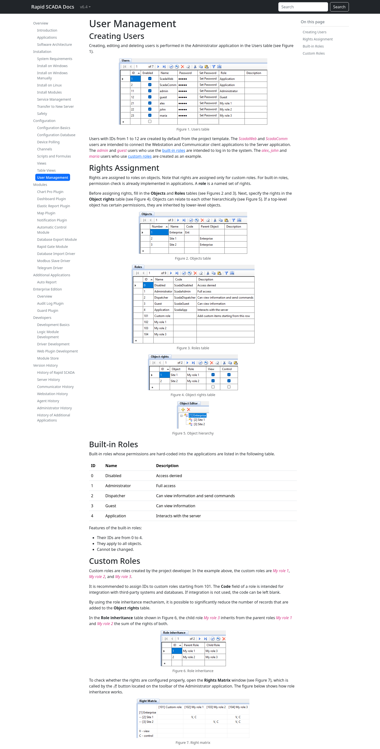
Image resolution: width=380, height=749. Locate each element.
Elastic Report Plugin (53, 206)
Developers (42, 317)
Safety (42, 113)
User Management (52, 177)
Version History (45, 365)
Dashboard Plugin (51, 198)
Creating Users (315, 32)
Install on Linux (49, 85)
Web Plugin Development (57, 351)
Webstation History (52, 393)
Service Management (54, 99)
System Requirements (55, 58)
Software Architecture (54, 44)
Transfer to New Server (55, 106)
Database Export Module (57, 239)
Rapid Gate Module (52, 246)
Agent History (48, 401)
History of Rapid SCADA (56, 372)
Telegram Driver (50, 268)
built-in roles (173, 150)
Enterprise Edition (47, 289)
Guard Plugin (47, 310)
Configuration (44, 120)
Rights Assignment (318, 39)
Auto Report (47, 282)
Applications (47, 37)
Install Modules (49, 92)
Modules (40, 184)
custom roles (140, 156)
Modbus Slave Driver (54, 260)
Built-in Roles (313, 46)
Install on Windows (52, 65)
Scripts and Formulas (54, 156)
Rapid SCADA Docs (52, 6)
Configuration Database (56, 135)
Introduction (47, 30)
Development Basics (53, 324)
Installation (42, 51)
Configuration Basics (53, 127)
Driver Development (53, 344)
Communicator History (55, 386)
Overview (40, 23)
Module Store (48, 358)
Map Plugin (46, 213)
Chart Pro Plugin (50, 191)
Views (41, 163)
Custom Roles (314, 53)
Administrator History (54, 408)
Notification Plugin (52, 220)
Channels (44, 149)
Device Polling (48, 142)
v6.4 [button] (84, 7)
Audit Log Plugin (50, 303)
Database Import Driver (56, 253)
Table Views (46, 170)
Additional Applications (51, 275)
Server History (48, 379)
